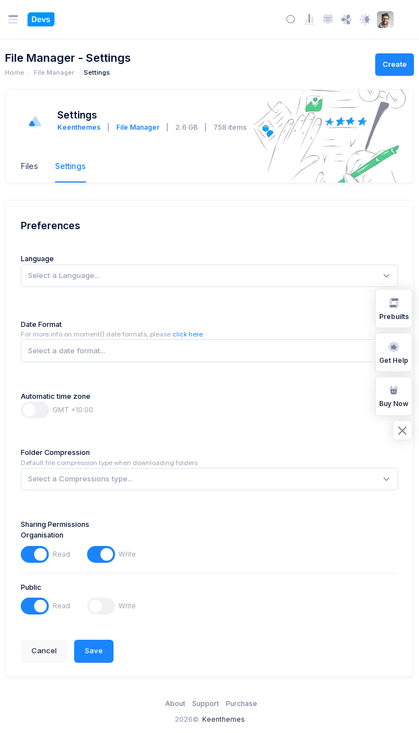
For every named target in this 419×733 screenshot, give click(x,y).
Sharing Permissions (55, 524)
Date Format (41, 324)
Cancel (44, 650)
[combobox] (209, 276)
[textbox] (63, 275)
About (175, 703)
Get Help (393, 351)
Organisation (42, 535)
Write (127, 554)
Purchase (241, 703)
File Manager (138, 127)
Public (31, 587)
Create (394, 64)
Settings (70, 166)
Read (61, 554)
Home (14, 72)
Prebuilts (394, 307)
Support (205, 703)
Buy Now (393, 396)
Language (37, 258)
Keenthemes (79, 127)
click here (187, 334)
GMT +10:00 (73, 410)
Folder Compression (55, 452)
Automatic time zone (55, 396)
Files (29, 166)
